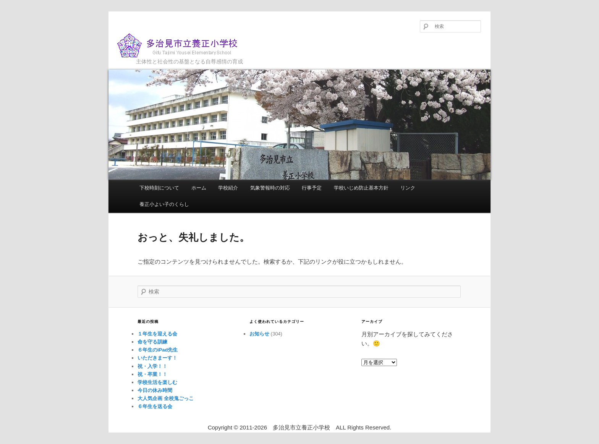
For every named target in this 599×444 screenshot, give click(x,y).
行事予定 (312, 188)
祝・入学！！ (152, 366)
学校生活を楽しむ (157, 382)
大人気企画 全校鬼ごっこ (166, 398)
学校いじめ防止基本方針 (361, 188)
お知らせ (259, 334)
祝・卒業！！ (152, 374)
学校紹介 (228, 188)
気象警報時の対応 (270, 188)
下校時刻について (159, 188)
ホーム (198, 188)
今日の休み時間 (155, 390)
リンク (407, 188)
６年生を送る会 (155, 406)
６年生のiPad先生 (158, 350)
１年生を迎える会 (157, 334)
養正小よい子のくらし (164, 204)
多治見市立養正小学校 (183, 45)
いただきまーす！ (157, 358)
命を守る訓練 (152, 342)
